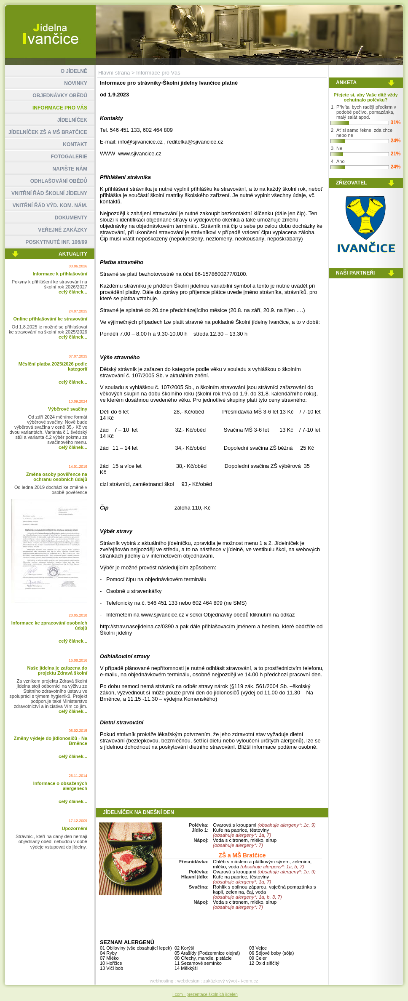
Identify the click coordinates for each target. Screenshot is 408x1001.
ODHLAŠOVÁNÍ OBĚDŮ (58, 181)
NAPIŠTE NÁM (69, 169)
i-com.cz (249, 980)
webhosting (162, 980)
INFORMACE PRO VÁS (59, 108)
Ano (340, 161)
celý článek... (73, 291)
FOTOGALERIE (69, 157)
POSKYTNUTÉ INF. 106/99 (56, 242)
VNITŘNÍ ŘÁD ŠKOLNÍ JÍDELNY (49, 193)
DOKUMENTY (71, 218)
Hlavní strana (114, 72)
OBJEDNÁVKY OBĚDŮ (59, 96)
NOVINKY (75, 83)
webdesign (188, 980)
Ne (339, 148)
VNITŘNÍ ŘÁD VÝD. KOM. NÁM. (50, 205)
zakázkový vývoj (219, 980)
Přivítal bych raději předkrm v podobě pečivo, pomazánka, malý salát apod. (366, 112)
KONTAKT (75, 144)
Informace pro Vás (158, 72)
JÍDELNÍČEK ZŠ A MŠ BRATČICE (47, 132)
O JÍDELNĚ (74, 71)
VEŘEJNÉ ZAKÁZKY (62, 230)
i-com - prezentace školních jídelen (205, 994)
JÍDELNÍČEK (72, 120)
